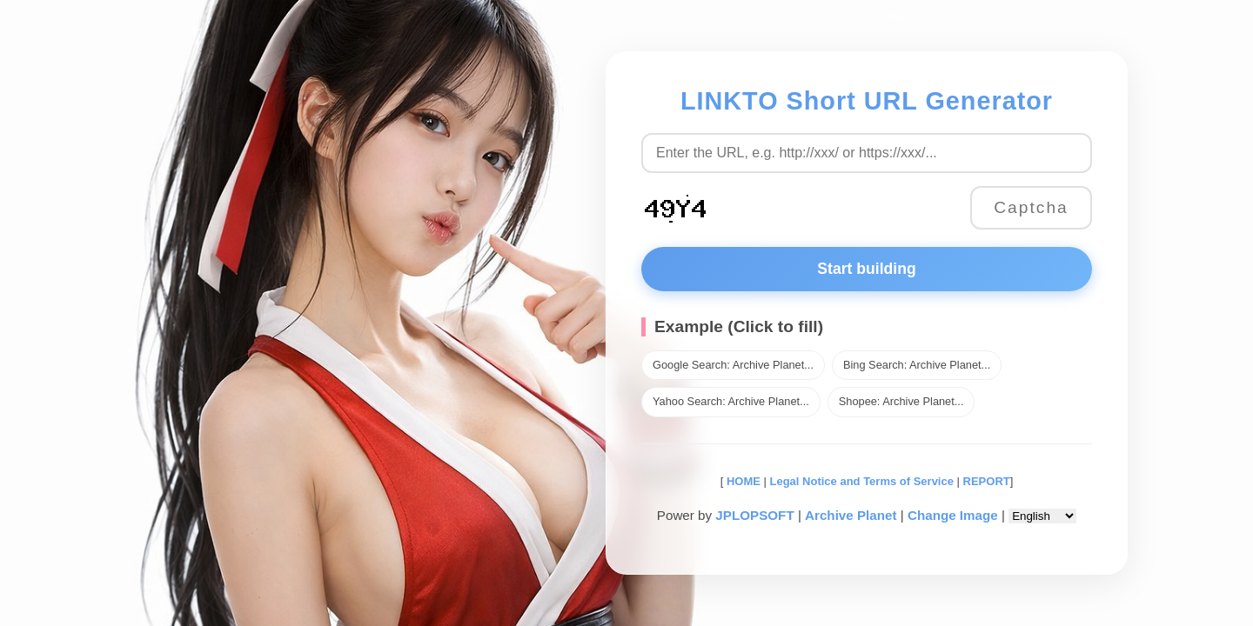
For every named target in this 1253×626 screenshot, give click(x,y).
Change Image (953, 515)
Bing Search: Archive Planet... (916, 364)
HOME (742, 481)
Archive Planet (851, 515)
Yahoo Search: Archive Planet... (731, 401)
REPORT (986, 481)
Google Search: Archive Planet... (733, 364)
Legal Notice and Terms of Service (862, 481)
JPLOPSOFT (754, 515)
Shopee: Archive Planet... (901, 401)
